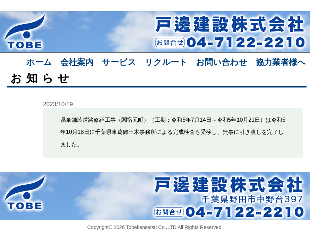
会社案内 (77, 62)
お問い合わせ (221, 62)
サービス (119, 62)
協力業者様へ (281, 62)
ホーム (39, 62)
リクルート (166, 62)
